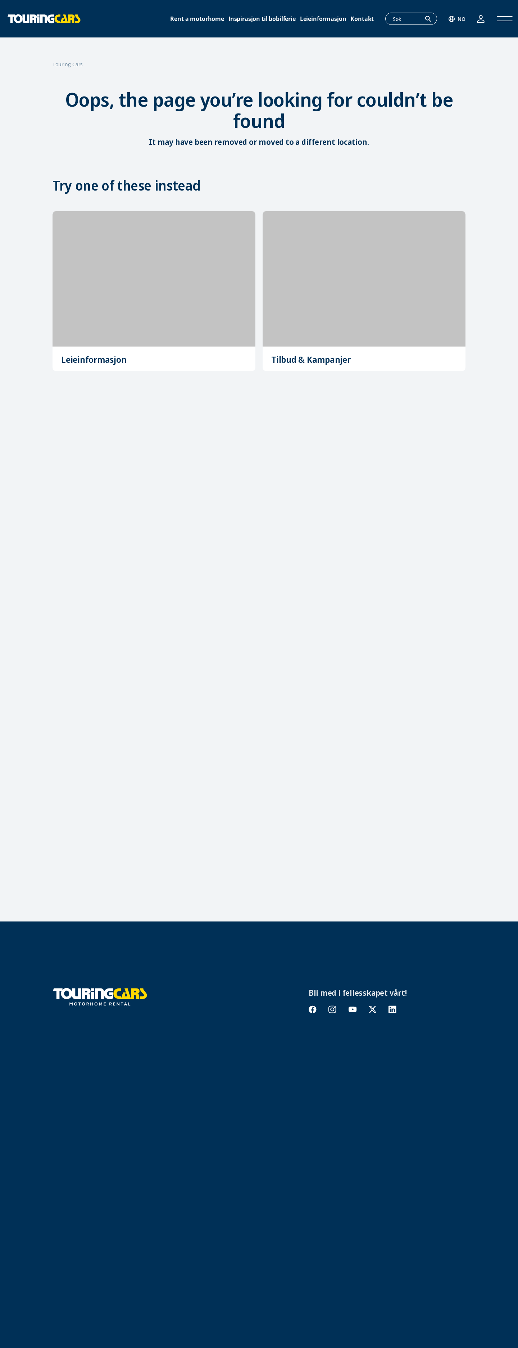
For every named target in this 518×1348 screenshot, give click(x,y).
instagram (332, 1009)
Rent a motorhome (197, 19)
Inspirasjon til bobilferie (262, 19)
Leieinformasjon (323, 19)
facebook (313, 1009)
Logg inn (481, 19)
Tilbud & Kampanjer (311, 359)
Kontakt (362, 19)
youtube (352, 1009)
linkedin (392, 1009)
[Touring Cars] (100, 996)
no (461, 18)
